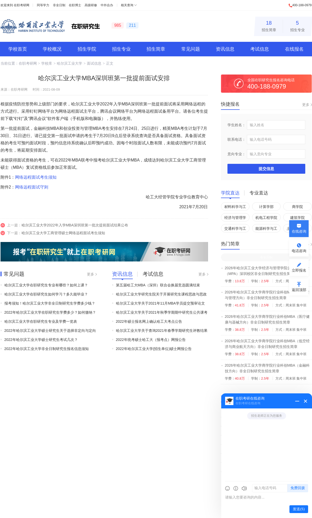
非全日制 (59, 5)
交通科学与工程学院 (235, 229)
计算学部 (266, 207)
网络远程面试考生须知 (36, 177)
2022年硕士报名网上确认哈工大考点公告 (149, 321)
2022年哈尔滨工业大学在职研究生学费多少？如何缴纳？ (50, 312)
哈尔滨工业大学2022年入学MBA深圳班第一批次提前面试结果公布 (75, 225)
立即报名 (299, 270)
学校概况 (52, 49)
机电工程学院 (266, 218)
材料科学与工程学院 (235, 208)
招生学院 (87, 49)
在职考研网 (21, 5)
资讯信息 (225, 49)
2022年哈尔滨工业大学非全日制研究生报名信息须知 (46, 349)
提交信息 (266, 168)
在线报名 (294, 49)
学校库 (46, 63)
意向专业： (236, 154)
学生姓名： (236, 125)
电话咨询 (299, 251)
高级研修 (91, 5)
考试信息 (259, 49)
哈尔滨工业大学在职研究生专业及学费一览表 (40, 321)
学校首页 (17, 49)
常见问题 (190, 49)
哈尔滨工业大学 (69, 63)
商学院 (297, 207)
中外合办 (107, 5)
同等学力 (43, 5)
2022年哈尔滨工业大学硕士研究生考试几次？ (41, 340)
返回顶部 (299, 290)
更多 (90, 274)
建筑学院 (297, 218)
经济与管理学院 (235, 218)
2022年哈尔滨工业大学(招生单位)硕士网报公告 (154, 349)
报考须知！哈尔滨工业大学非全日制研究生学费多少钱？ (49, 303)
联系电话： (236, 139)
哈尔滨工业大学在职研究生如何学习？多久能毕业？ (46, 294)
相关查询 (127, 5)
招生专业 (297, 25)
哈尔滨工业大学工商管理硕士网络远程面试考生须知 (63, 233)
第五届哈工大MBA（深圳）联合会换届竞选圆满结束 (158, 285)
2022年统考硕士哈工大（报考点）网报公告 (151, 340)
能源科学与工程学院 (266, 229)
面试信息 (94, 63)
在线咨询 (299, 231)
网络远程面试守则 (31, 187)
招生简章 (269, 25)
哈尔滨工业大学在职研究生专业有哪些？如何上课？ (46, 285)
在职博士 (75, 5)
